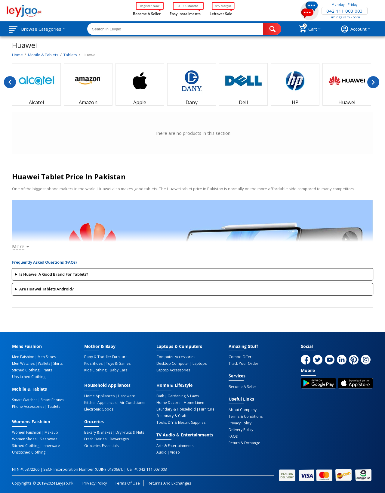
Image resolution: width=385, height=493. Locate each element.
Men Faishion (23, 357)
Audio (161, 452)
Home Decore (168, 403)
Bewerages (119, 439)
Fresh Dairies (95, 439)
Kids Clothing (95, 370)
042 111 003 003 (344, 11)
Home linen (194, 403)
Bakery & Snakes (98, 432)
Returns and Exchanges (169, 483)
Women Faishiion (26, 432)
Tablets (54, 406)
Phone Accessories (28, 406)
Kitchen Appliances (100, 403)
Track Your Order (243, 363)
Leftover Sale (221, 13)
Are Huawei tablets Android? (46, 289)
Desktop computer (172, 363)
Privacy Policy (240, 423)
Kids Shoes (93, 363)
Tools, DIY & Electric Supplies (180, 422)
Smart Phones (52, 400)
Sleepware (48, 439)
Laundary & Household (176, 409)
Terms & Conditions (246, 416)
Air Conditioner (133, 403)
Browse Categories (41, 28)
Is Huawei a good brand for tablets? (53, 274)
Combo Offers (241, 357)
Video (175, 452)
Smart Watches (24, 400)
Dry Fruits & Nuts (130, 432)
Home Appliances (99, 396)
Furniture (206, 409)
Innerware (51, 446)
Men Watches (23, 363)
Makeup (51, 432)
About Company (243, 410)
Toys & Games (118, 363)
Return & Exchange (244, 443)
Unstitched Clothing (28, 377)
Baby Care (119, 370)
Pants (47, 370)
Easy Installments (185, 13)
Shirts (58, 363)
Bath (160, 396)
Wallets (44, 363)
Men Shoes (47, 357)
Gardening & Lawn (183, 396)
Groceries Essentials (101, 446)
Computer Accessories (175, 357)
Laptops (199, 363)
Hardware (126, 396)
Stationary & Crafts (172, 416)
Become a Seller (147, 13)
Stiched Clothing (25, 370)
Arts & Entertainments (174, 446)
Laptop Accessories (173, 370)
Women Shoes (24, 439)
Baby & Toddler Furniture (106, 357)
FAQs (233, 436)
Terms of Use (127, 483)
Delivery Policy (241, 430)
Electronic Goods (98, 409)
